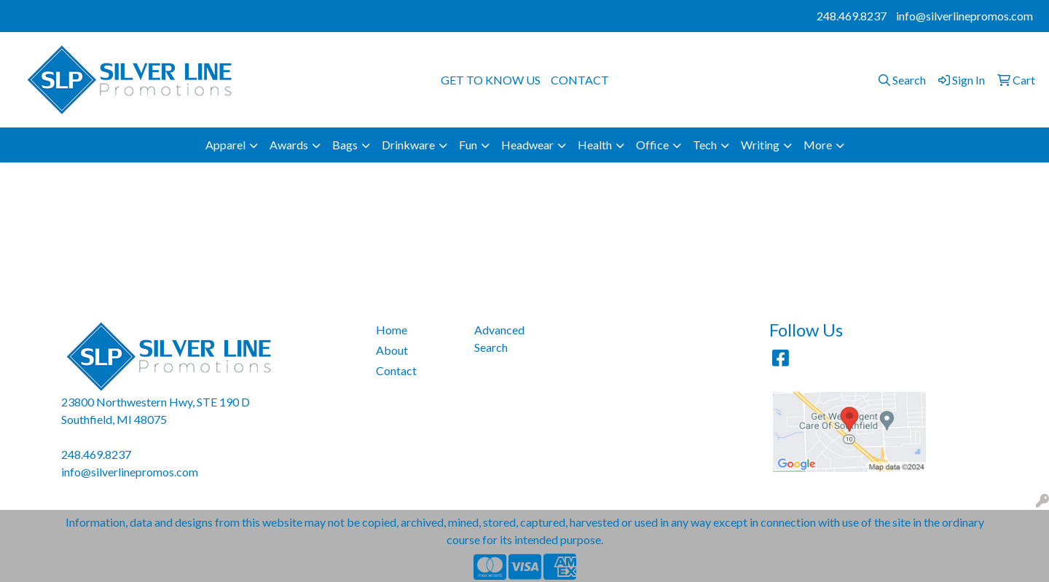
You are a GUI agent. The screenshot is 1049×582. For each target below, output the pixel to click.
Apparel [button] (225, 145)
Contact (396, 370)
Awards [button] (289, 145)
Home (391, 330)
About (392, 350)
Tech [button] (705, 145)
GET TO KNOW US (491, 80)
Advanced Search (499, 338)
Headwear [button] (527, 145)
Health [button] (595, 145)
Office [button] (652, 145)
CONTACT (580, 80)
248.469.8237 (852, 16)
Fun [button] (468, 145)
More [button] (818, 145)
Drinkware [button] (408, 145)
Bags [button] (345, 145)
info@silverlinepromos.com (964, 16)
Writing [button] (760, 145)
